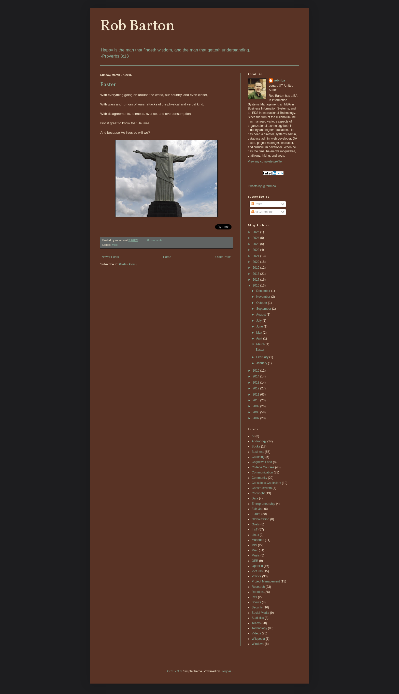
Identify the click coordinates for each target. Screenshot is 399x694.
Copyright (258, 493)
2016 (256, 285)
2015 (256, 370)
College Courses (263, 467)
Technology (259, 628)
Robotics (258, 592)
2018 (256, 274)
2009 (256, 406)
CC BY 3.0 (174, 671)
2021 (256, 256)
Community (259, 478)
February (262, 357)
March (261, 344)
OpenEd (257, 566)
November (263, 296)
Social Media (260, 613)
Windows (258, 644)
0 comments (154, 240)
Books (256, 446)
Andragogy (259, 441)
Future (256, 514)
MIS (254, 545)
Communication (262, 472)
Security (257, 607)
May (259, 332)
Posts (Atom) (127, 264)
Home (167, 257)
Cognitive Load (262, 462)
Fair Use (257, 509)
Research (258, 587)
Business (258, 452)
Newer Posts (110, 257)
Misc (115, 244)
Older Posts (223, 257)
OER (255, 561)
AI (253, 436)
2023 (256, 244)
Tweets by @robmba (262, 186)
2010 (256, 400)
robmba (279, 80)
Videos (256, 633)
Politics (256, 576)
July (259, 320)
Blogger (226, 671)
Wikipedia (258, 639)
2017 (256, 279)
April (259, 338)
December (263, 291)
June (260, 326)
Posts (256, 204)
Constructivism (262, 488)
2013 (256, 382)
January (262, 363)
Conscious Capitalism (266, 483)
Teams (256, 623)
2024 (256, 238)
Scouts (256, 602)
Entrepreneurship (263, 504)
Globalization (260, 519)
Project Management (266, 581)
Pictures (257, 571)
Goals (256, 524)
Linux (255, 535)
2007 (256, 418)
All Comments (262, 212)
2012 (256, 388)
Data (255, 498)
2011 (256, 394)
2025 (256, 232)
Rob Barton (137, 26)
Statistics (258, 618)
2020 (256, 262)
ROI (254, 597)
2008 (256, 412)
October (262, 303)
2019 (256, 267)
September (264, 308)
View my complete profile (265, 161)
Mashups (258, 540)
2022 (256, 250)
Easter (108, 85)
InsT (255, 529)
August (261, 314)
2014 (256, 376)
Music (256, 555)
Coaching (258, 457)
